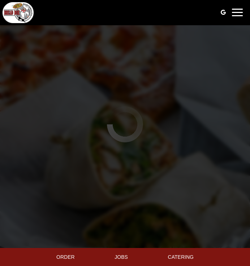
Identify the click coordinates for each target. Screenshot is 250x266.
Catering (181, 257)
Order (65, 257)
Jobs (121, 257)
